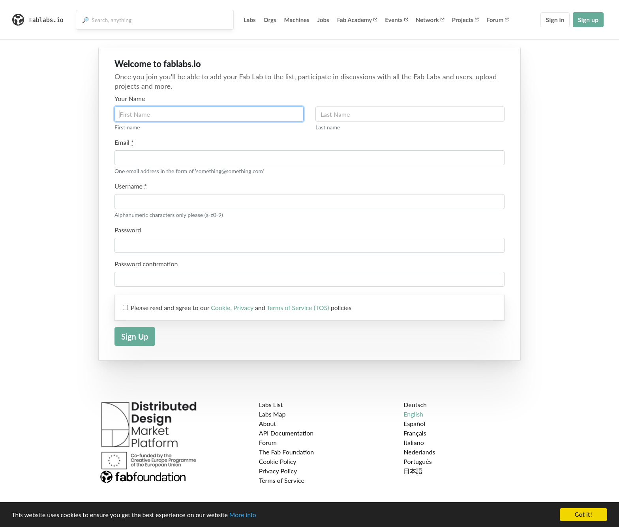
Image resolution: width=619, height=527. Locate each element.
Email (124, 142)
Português (417, 461)
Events (396, 19)
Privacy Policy (278, 471)
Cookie (220, 307)
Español (414, 423)
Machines (297, 19)
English (413, 414)
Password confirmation (146, 263)
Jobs (323, 19)
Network (430, 19)
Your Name (129, 98)
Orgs (270, 19)
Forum (497, 19)
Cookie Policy (277, 461)
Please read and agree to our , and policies (241, 307)
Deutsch (415, 404)
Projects (465, 19)
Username (130, 186)
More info (242, 515)
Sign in (555, 19)
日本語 (412, 471)
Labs (250, 19)
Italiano (413, 442)
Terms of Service (281, 480)
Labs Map (272, 414)
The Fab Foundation (286, 452)
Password (127, 230)
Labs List (271, 404)
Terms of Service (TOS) (297, 307)
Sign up (588, 19)
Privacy (243, 307)
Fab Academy (357, 19)
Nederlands (419, 452)
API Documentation (286, 433)
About (267, 423)
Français (414, 433)
